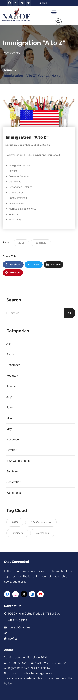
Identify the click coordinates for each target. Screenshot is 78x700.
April (9, 343)
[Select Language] (57, 3)
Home (8, 70)
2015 (21, 242)
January (11, 386)
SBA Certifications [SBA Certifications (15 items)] (41, 522)
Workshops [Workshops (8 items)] (42, 533)
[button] (54, 12)
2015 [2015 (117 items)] (15, 522)
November (13, 439)
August (10, 354)
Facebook (13, 264)
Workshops (13, 492)
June (9, 407)
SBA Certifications (18, 460)
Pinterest (12, 272)
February (12, 375)
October (11, 450)
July (9, 396)
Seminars (40, 242)
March (10, 418)
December (13, 364)
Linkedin (53, 264)
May (9, 428)
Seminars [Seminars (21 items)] (17, 533)
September (13, 482)
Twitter (33, 264)
